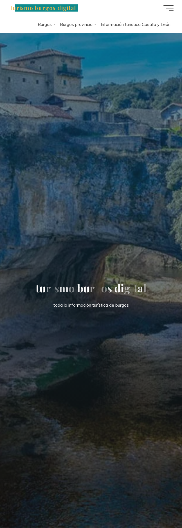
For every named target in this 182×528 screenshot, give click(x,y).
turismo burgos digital (43, 8)
